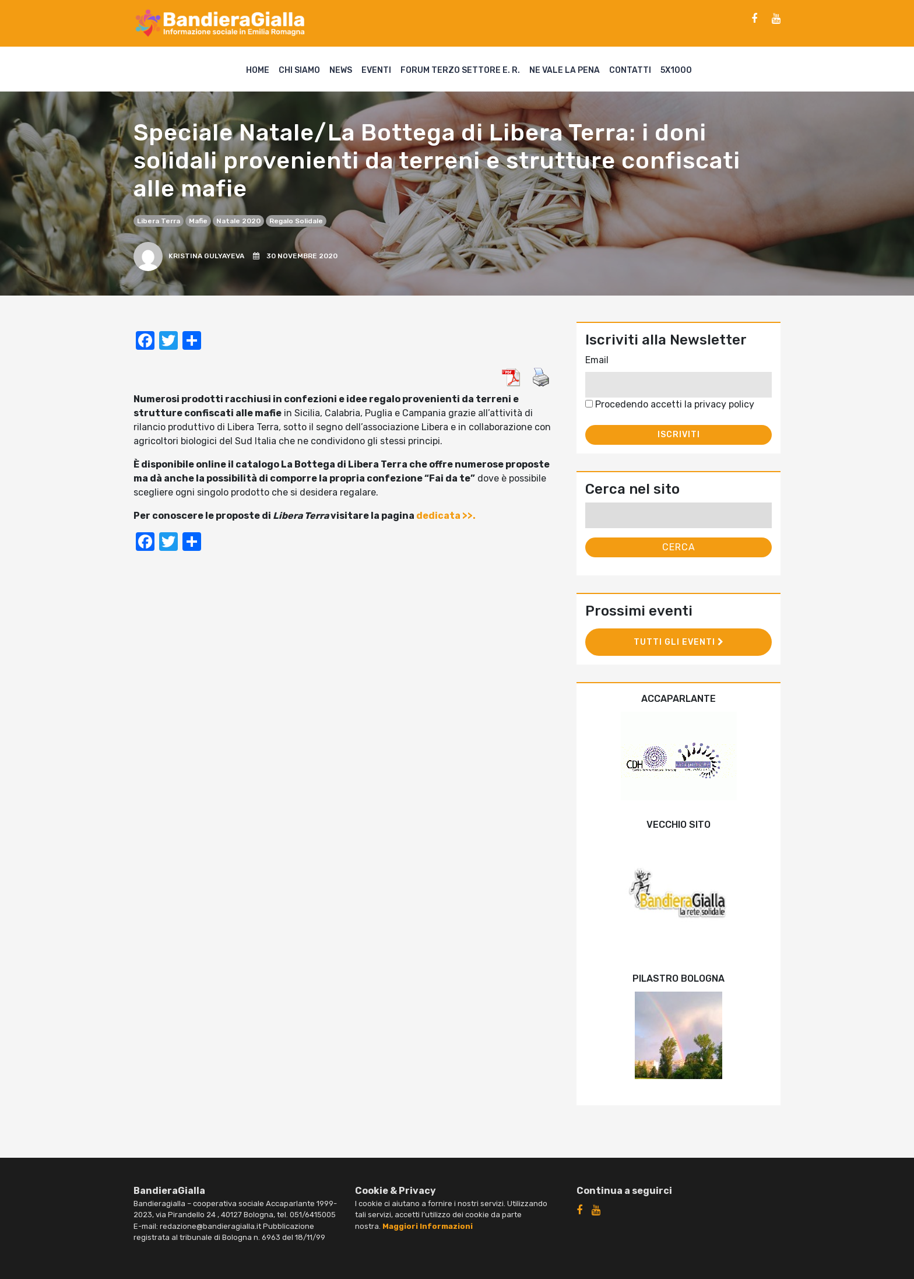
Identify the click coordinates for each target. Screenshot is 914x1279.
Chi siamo (299, 70)
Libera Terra (158, 221)
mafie (198, 221)
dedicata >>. (446, 515)
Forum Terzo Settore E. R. (460, 70)
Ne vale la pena (564, 70)
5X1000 (676, 70)
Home (257, 70)
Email (597, 360)
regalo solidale (296, 221)
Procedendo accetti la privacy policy (669, 404)
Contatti (630, 70)
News (340, 70)
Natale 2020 (238, 221)
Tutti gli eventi (679, 642)
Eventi (376, 70)
